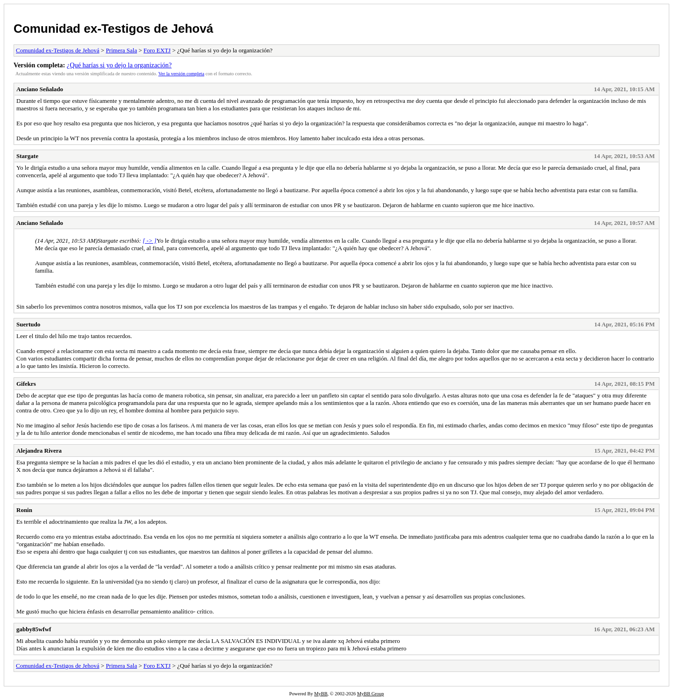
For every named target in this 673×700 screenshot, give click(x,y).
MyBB (320, 693)
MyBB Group (370, 693)
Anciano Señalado (39, 89)
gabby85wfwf (33, 629)
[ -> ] (150, 240)
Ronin (24, 509)
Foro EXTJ (157, 50)
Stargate (27, 155)
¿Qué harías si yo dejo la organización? (119, 65)
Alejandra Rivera (39, 450)
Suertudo (28, 324)
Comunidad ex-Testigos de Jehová (113, 29)
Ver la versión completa (181, 73)
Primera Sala (121, 50)
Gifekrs (26, 383)
